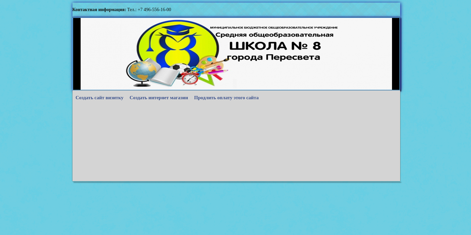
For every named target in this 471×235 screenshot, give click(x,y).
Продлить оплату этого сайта (226, 97)
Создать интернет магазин (159, 97)
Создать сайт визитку (100, 97)
